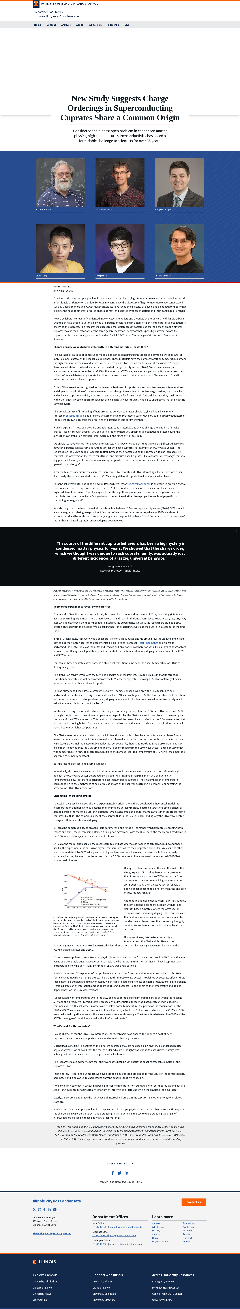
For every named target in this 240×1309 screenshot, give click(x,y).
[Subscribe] (113, 25)
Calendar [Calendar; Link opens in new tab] (156, 1234)
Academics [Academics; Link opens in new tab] (188, 1226)
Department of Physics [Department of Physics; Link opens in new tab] (48, 12)
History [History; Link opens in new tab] (156, 1230)
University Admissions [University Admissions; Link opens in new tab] (45, 1281)
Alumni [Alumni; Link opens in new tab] (186, 1241)
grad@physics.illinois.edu (122, 1235)
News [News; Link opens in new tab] (155, 1237)
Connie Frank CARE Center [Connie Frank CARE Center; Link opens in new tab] (167, 1293)
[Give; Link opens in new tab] (127, 25)
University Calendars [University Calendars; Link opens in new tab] (104, 1293)
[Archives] (66, 25)
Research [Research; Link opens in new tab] (187, 1230)
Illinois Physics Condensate (57, 1201)
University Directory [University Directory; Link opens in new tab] (103, 1300)
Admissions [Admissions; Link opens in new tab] (189, 1223)
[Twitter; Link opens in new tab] (34, 1209)
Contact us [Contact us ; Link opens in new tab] (194, 1202)
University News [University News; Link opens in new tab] (42, 1293)
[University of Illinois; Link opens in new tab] (44, 1262)
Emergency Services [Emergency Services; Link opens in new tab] (163, 1281)
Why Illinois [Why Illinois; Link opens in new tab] (158, 1226)
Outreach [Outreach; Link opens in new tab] (188, 1237)
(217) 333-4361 (100, 1243)
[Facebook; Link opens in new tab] (44, 1209)
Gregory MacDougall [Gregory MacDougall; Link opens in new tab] (139, 484)
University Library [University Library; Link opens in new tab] (162, 1300)
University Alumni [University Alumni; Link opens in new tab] (102, 1281)
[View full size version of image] (237, 31)
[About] (79, 25)
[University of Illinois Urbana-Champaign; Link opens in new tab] (66, 4)
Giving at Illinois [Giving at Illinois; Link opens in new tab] (101, 1287)
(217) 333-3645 (100, 1235)
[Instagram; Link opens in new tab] (39, 1209)
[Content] (51, 25)
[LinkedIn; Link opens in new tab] (49, 1209)
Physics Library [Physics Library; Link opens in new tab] (160, 1241)
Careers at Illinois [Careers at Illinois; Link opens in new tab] (42, 1287)
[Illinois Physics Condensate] (56, 16)
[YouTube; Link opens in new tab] (55, 1209)
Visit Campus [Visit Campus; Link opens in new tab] (40, 1300)
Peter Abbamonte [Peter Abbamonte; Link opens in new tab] (148, 643)
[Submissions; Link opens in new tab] (95, 25)
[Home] (38, 25)
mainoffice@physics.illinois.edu (125, 1226)
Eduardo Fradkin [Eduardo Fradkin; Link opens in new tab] (75, 415)
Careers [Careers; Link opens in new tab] (156, 1223)
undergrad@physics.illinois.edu (125, 1243)
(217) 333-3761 (100, 1226)
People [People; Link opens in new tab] (186, 1234)
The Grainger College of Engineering (52, 1233)
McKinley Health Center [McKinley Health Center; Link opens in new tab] (165, 1287)
